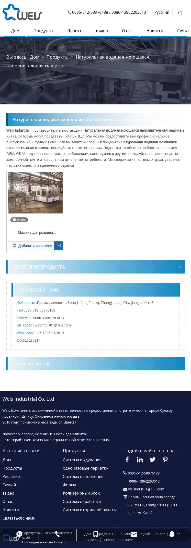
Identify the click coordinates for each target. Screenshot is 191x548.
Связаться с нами (18, 518)
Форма (69, 484)
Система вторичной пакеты (90, 509)
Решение (11, 476)
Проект (74, 30)
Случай (9, 484)
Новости (154, 30)
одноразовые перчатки (86, 468)
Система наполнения (83, 476)
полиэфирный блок (81, 493)
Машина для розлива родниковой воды (35, 233)
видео (102, 30)
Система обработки (82, 501)
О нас (127, 30)
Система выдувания (82, 459)
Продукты (43, 30)
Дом (15, 30)
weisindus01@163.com (53, 325)
